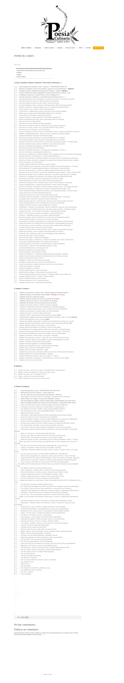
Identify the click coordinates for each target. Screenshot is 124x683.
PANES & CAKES (98, 48)
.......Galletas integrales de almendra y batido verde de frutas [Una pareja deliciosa (43, 323)
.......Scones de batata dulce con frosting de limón (32, 248)
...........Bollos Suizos (23, 564)
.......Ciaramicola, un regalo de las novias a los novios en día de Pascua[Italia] (41, 111)
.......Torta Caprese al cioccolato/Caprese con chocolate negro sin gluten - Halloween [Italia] (45, 209)
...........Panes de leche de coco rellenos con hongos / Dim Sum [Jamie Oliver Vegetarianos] (45, 543)
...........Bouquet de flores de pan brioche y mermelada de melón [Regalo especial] (42, 511)
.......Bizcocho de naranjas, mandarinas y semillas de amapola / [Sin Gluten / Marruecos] (44, 239)
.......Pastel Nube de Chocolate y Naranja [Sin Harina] (33, 115)
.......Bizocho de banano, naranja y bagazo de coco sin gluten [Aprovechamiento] (42, 107)
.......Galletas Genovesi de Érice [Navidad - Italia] (32, 350)
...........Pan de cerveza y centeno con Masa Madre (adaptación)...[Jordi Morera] (42, 454)
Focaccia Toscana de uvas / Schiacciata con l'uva (37, 417)
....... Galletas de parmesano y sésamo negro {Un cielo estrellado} (37, 311)
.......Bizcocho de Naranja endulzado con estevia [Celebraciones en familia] (40, 138)
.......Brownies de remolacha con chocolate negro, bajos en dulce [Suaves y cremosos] (44, 182)
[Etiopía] (60, 425)
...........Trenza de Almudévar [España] (28, 555)
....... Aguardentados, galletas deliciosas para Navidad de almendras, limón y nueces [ (44, 317)
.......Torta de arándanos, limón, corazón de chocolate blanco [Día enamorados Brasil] (43, 105)
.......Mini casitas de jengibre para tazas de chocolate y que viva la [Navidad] (40, 333)
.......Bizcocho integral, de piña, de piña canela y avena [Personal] (37, 103)
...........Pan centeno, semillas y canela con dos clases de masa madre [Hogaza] (42, 523)
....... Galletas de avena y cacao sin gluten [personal (33, 313)
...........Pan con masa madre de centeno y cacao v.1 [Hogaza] (36, 560)
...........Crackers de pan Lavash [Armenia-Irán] (31, 527)
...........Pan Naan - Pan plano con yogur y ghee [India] (33, 515)
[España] (62, 421)
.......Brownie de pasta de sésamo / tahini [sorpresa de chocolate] (37, 101)
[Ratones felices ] (59, 409)
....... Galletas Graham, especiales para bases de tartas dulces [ (36, 315)
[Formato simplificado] (60, 405)
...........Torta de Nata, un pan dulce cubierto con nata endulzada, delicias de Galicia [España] (46, 460)
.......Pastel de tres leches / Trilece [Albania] (30, 235)
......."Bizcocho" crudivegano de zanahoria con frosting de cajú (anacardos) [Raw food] (44, 176)
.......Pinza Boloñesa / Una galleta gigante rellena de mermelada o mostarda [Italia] (43, 168)
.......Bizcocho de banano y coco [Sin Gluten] (30, 250)
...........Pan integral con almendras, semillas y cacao (33, 568)
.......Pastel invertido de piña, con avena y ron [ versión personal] (37, 219)
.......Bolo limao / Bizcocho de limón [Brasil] (30, 148)
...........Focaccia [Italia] (23, 574)
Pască (23, 435)
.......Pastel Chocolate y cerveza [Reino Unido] (31, 252)
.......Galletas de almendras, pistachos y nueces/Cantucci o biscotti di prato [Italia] (42, 358)
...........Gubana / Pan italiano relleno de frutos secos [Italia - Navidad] (38, 447)
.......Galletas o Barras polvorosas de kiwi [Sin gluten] (33, 341)
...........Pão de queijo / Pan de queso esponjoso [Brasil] (34, 539)
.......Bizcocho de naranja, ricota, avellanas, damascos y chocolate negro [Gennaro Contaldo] (46, 174)
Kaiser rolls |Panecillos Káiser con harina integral (37, 405)
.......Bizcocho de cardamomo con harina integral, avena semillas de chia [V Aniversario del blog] (47, 154)
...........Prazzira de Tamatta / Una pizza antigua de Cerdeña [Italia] (37, 478)
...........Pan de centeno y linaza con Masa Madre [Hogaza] (35, 551)
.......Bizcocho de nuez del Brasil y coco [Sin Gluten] (33, 129)
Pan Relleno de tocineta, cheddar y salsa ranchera (37, 409)
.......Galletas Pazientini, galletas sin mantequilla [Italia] (34, 343)
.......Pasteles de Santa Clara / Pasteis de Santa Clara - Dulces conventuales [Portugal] (44, 229)
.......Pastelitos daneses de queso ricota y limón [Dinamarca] (35, 262)
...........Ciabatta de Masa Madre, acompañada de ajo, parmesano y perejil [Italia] (42, 509)
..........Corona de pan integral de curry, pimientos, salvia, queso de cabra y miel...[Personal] (45, 456)
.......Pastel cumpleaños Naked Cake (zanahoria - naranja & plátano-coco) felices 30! (43, 274)
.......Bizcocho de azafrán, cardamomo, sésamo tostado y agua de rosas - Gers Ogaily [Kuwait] (46, 187)
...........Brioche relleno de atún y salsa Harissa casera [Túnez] (36, 529)
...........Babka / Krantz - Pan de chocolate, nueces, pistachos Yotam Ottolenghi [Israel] (44, 531)
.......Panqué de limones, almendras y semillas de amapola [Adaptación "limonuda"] (43, 197)
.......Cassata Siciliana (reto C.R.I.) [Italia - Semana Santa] (35, 276)
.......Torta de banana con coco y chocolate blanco (32, 280)
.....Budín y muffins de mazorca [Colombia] (30, 376)
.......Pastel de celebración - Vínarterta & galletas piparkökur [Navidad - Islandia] (42, 254)
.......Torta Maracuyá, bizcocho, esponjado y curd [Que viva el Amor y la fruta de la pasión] (45, 99)
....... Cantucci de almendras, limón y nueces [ (31, 319)
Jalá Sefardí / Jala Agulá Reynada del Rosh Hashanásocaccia (41, 415)
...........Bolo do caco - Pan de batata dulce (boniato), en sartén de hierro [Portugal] (42, 494)
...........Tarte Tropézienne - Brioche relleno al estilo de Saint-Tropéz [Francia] (41, 470)
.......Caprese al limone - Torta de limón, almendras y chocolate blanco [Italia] (41, 211)
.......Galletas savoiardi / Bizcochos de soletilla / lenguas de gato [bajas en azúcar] (42, 339)
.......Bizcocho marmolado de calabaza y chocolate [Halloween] (36, 146)
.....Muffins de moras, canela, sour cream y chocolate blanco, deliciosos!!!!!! (40, 370)
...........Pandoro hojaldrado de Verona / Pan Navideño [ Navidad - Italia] (39, 474)
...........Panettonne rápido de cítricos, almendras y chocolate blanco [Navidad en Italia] (44, 500)
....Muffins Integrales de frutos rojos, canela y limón (33, 378)
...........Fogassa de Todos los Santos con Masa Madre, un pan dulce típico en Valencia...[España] (47, 458)
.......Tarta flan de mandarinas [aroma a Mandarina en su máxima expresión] (40, 125)
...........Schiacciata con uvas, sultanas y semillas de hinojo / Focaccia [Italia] (40, 507)
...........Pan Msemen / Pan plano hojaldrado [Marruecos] (34, 484)
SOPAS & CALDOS (49, 48)
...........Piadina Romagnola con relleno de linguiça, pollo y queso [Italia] (39, 537)
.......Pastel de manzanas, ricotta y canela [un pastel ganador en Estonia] (39, 231)
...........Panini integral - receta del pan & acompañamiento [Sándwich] (38, 517)
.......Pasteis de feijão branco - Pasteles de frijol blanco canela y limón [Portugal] (42, 184)
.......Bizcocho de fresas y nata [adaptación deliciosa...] (34, 152)
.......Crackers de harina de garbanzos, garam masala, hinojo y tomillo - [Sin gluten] (43, 331)
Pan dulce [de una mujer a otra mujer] (33, 411)
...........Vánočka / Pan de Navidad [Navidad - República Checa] (36, 535)
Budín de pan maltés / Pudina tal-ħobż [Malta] (34, 237)
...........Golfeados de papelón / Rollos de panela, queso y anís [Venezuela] (40, 519)
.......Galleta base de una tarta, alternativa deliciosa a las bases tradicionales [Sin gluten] (44, 352)
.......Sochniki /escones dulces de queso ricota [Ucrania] (34, 227)
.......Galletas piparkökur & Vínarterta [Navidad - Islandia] (34, 354)
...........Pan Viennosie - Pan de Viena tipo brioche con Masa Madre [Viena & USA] (42, 547)
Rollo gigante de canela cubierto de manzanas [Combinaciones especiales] (45, 396)
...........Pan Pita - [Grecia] (24, 572)
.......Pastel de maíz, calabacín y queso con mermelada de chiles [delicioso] (40, 233)
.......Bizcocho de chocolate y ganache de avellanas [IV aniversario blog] (39, 178)
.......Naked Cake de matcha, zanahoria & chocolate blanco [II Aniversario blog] (41, 256)
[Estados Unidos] (68, 423)
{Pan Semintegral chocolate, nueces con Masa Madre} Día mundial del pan (45, 419)
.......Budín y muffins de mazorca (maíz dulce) (31, 278)
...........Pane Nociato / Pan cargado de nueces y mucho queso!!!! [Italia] (39, 437)
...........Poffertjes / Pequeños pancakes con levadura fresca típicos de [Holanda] (42, 492)
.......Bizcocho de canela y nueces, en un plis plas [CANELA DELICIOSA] (39, 127)
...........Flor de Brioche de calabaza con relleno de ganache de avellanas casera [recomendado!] (47, 486)
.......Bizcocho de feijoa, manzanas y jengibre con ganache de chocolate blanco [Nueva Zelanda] (47, 160)
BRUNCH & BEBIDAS (26, 48)
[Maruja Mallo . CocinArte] (54, 411)
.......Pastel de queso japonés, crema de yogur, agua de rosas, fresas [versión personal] (44, 201)
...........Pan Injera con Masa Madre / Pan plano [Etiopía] (34, 541)
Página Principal (47, 674)
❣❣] (79, 172)
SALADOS (59, 48)
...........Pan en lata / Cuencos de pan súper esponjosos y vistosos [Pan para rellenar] (43, 488)
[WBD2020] (73, 419)
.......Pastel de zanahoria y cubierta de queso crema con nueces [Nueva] (39, 264)
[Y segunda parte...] (59, 407)
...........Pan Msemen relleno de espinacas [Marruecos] (33, 468)
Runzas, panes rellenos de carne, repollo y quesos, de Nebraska (42, 423)
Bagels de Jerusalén (27, 413)
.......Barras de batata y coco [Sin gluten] (29, 162)
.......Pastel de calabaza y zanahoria (27, 268)
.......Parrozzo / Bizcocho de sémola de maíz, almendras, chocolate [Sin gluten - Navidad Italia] (46, 142)
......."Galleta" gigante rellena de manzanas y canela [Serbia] (35, 164)
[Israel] (37, 413)
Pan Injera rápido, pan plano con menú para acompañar (39, 425)
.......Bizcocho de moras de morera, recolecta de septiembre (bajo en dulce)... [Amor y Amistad (47, 172)
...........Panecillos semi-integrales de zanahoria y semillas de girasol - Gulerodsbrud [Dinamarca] (47, 490)
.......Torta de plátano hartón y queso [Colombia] (31, 270)
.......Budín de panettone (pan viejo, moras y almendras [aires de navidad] (40, 119)
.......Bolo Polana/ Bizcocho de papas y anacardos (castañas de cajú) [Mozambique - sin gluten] (47, 166)
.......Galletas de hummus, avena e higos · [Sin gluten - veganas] (37, 335)
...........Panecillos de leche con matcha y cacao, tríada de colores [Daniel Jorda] (42, 472)
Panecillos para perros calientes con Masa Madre (37, 407)
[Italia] (55, 417)
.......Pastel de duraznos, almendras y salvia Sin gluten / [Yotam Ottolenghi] (40, 244)
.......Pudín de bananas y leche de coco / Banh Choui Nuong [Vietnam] (39, 180)
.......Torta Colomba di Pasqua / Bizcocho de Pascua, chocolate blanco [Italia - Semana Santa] (46, 191)
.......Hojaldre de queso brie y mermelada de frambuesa (34, 282)
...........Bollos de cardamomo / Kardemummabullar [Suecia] (35, 433)
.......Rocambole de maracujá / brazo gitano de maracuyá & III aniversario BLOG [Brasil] (44, 221)
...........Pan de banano (23, 566)
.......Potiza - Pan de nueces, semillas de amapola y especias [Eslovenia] (39, 213)
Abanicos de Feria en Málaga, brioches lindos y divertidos (40, 421)
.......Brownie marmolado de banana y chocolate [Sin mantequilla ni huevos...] (41, 150)
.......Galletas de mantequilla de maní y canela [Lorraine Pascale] (37, 346)
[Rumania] (61, 435)
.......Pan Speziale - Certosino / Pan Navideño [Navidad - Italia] (36, 246)
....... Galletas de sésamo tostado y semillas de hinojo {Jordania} (37, 305)
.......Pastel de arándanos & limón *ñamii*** (30, 258)
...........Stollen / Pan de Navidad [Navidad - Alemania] (33, 533)
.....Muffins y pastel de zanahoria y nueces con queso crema (35, 372)
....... (17, 237)
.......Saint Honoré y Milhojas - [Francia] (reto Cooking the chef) (36, 272)
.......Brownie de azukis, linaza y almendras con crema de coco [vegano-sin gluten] (42, 217)
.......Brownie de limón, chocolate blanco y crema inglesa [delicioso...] (38, 156)
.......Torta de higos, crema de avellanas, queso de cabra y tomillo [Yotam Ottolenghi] (43, 225)
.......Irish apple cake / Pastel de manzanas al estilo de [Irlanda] (36, 199)
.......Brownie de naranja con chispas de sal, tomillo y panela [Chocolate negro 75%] (43, 189)
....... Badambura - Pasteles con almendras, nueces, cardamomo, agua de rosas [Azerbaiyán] (46, 207)
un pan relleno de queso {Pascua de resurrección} (41, 435)
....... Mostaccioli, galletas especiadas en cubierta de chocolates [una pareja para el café (44, 321)
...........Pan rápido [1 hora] (24, 562)
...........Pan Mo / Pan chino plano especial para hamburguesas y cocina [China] (41, 445)
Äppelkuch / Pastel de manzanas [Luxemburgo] (34, 260)
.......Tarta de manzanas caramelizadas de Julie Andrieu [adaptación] (38, 117)
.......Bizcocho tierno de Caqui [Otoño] (28, 121)
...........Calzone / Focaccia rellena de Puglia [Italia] (32, 525)
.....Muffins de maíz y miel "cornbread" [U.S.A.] (31, 374)
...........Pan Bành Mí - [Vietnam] (26, 558)
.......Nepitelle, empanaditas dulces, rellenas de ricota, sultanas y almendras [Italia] (42, 134)
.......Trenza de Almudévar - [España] (28, 266)
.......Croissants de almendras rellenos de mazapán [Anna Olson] (37, 242)
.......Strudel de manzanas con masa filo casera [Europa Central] (37, 195)
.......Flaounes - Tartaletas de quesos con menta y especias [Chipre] (38, 215)
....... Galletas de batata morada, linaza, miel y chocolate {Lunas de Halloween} (41, 309)
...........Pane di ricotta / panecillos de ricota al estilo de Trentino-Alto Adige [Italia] (42, 462)
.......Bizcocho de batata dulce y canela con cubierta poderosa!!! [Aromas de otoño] (43, 170)
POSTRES (88, 48)
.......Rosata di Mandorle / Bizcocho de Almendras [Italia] (34, 135)
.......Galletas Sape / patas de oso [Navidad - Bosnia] (33, 348)
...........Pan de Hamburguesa (25, 553)
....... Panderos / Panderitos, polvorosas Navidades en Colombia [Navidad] (40, 307)
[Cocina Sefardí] (66, 415)
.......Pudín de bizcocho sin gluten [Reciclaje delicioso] (33, 193)
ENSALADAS (38, 48)
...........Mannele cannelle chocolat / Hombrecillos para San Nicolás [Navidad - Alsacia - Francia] (47, 439)
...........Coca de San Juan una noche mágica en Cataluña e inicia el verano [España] (43, 427)
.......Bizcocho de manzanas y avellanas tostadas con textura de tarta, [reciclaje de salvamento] (47, 158)
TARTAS (81, 48)
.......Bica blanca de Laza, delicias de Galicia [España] (33, 123)
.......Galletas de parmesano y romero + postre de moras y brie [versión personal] (42, 337)
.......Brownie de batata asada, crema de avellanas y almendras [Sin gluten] (40, 144)
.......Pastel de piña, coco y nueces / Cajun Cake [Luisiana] (35, 109)
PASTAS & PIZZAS (70, 48)
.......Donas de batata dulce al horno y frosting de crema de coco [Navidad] (40, 203)
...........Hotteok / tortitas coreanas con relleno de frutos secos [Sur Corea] (40, 476)
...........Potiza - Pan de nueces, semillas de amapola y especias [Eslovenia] (40, 513)
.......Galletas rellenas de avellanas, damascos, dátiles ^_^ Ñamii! (37, 356)
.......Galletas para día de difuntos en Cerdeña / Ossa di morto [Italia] (38, 327)
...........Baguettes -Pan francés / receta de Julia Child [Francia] (36, 545)
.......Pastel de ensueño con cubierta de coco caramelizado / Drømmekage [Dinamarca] (44, 223)
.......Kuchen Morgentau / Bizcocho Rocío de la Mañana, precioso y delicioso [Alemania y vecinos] (47, 131)
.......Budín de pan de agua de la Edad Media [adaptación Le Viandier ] (39, 113)
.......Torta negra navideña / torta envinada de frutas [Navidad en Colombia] (40, 140)
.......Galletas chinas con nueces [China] (29, 360)
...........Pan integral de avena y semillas (29, 570)
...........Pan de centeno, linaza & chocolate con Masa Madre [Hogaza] (38, 549)
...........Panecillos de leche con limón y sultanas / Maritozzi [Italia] (37, 521)
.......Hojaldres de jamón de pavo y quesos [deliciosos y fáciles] (36, 205)
